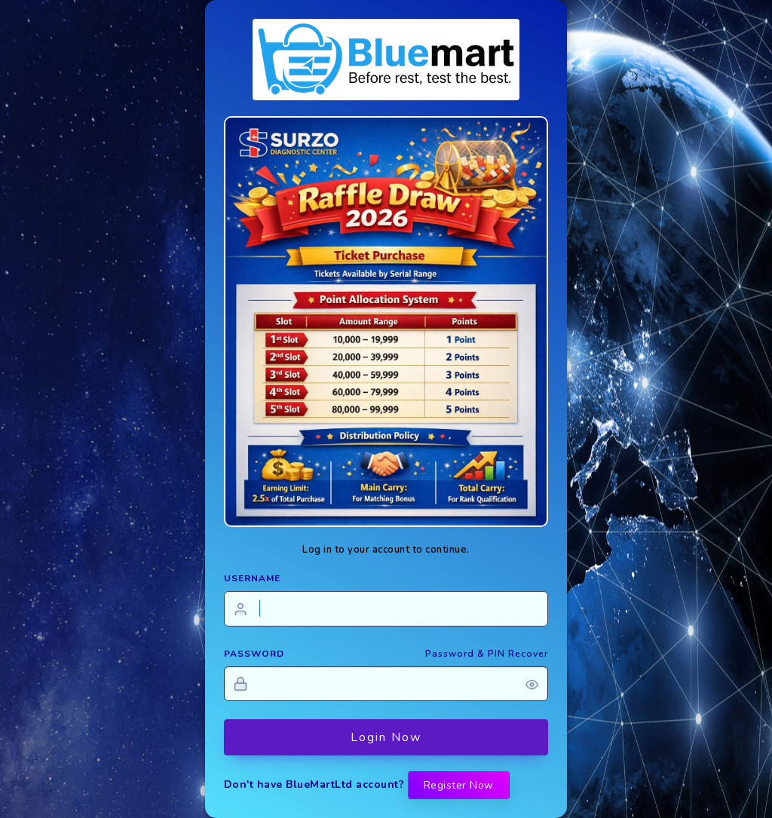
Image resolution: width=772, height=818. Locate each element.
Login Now (386, 737)
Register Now (459, 785)
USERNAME (252, 578)
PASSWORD (254, 654)
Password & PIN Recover (486, 654)
